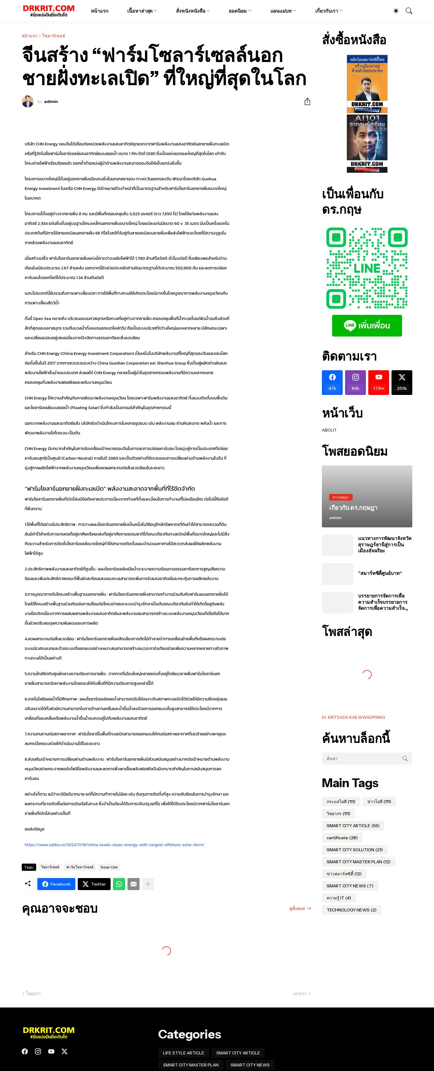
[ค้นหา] (406, 11)
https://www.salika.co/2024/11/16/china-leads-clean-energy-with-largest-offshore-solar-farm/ (114, 845)
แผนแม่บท (281, 11)
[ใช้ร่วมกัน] (305, 101)
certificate (342, 837)
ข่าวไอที (379, 801)
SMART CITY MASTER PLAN (359, 862)
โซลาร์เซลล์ (53, 36)
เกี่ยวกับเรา (326, 11)
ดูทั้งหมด (297, 908)
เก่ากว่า (300, 993)
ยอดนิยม (238, 11)
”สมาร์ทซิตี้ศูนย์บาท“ (380, 573)
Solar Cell (109, 867)
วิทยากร (338, 813)
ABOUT (329, 430)
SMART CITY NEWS (350, 886)
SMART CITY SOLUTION (355, 849)
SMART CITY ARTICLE (353, 825)
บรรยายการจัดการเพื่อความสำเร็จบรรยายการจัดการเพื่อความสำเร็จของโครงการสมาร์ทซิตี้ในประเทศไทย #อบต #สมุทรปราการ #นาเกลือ (385, 602)
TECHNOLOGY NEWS (351, 910)
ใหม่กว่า (33, 993)
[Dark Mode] (393, 11)
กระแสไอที (341, 801)
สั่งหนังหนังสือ (190, 11)
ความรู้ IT (339, 898)
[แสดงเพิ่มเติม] (148, 884)
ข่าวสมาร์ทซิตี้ (344, 874)
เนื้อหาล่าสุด (140, 11)
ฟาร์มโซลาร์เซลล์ (79, 867)
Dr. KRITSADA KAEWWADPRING (353, 717)
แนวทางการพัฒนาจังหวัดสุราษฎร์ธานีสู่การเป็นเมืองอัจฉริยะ (384, 544)
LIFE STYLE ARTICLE (183, 1053)
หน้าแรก (100, 11)
